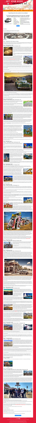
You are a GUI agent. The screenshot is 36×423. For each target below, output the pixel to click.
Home (4, 10)
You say (29, 10)
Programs (23, 10)
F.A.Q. (26, 10)
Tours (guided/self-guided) (9, 10)
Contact (31, 10)
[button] (18, 25)
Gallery (20, 10)
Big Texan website (28, 238)
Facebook (17, 418)
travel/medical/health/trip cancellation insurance (20, 404)
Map (17, 10)
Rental (15, 10)
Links (23, 422)
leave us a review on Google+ (20, 421)
